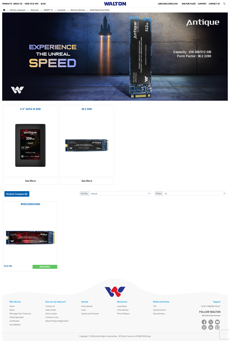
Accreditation (15, 324)
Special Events (159, 309)
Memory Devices (78, 9)
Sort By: (84, 193)
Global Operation (17, 317)
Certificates (15, 320)
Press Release (123, 313)
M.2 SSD (87, 109)
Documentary (159, 313)
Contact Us (50, 306)
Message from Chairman (20, 313)
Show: (158, 193)
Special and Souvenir (90, 313)
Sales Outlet (50, 309)
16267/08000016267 (210, 306)
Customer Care (51, 317)
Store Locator (51, 313)
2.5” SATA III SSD (30, 109)
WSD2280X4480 (30, 204)
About (12, 309)
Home (12, 306)
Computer (61, 9)
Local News (122, 306)
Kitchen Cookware (18, 9)
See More (30, 181)
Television (34, 9)
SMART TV (48, 9)
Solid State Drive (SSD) (99, 9)
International (86, 306)
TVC (155, 306)
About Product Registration (57, 320)
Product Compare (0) (16, 194)
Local (83, 309)
